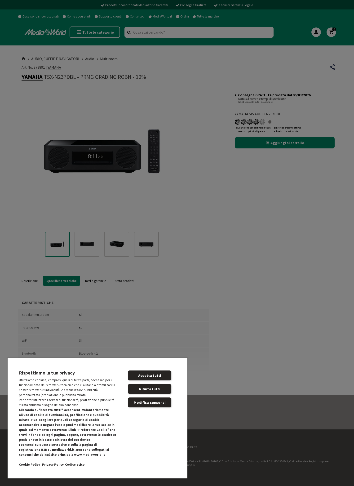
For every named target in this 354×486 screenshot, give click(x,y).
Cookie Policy (29, 464)
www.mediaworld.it (89, 454)
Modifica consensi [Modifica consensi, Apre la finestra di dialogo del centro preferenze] (149, 402)
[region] (97, 417)
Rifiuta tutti (149, 389)
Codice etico (75, 464)
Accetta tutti (149, 375)
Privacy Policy (53, 464)
